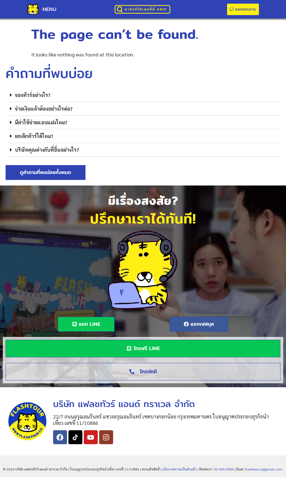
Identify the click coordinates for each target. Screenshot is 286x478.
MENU (49, 9)
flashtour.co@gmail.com (263, 470)
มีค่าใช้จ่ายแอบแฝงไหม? (41, 123)
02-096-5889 (224, 470)
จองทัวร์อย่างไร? (33, 95)
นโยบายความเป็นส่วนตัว (179, 470)
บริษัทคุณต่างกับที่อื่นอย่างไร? (47, 150)
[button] (143, 96)
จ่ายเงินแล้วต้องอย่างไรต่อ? (44, 109)
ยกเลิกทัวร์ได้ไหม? (34, 137)
